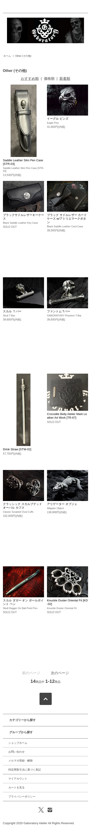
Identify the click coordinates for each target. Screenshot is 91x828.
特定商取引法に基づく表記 (24, 769)
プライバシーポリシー (21, 796)
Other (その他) (23, 56)
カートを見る (16, 787)
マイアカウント (17, 778)
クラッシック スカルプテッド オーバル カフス (22, 505)
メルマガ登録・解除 (20, 760)
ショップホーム (17, 743)
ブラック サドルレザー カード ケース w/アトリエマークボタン (67, 218)
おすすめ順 (30, 79)
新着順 (64, 79)
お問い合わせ (16, 751)
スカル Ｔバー (12, 311)
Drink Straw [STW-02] (17, 449)
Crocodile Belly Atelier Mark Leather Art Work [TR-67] (67, 415)
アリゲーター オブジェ (62, 504)
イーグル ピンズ (57, 118)
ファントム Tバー (58, 311)
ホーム (7, 56)
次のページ (60, 673)
